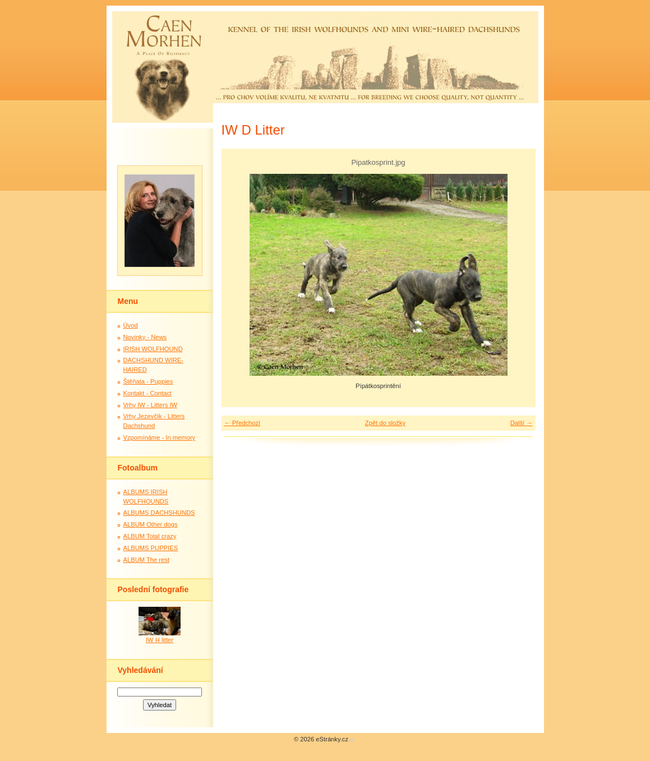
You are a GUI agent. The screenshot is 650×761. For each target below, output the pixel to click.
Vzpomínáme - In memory (159, 437)
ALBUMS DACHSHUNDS (159, 512)
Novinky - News (145, 337)
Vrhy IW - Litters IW (150, 405)
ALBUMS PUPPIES (150, 548)
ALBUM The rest (146, 559)
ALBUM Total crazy (150, 536)
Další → (521, 422)
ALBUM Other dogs (150, 524)
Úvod (130, 325)
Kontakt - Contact (147, 393)
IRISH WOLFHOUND (153, 348)
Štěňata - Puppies (148, 381)
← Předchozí (242, 422)
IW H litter (159, 640)
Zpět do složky (385, 422)
